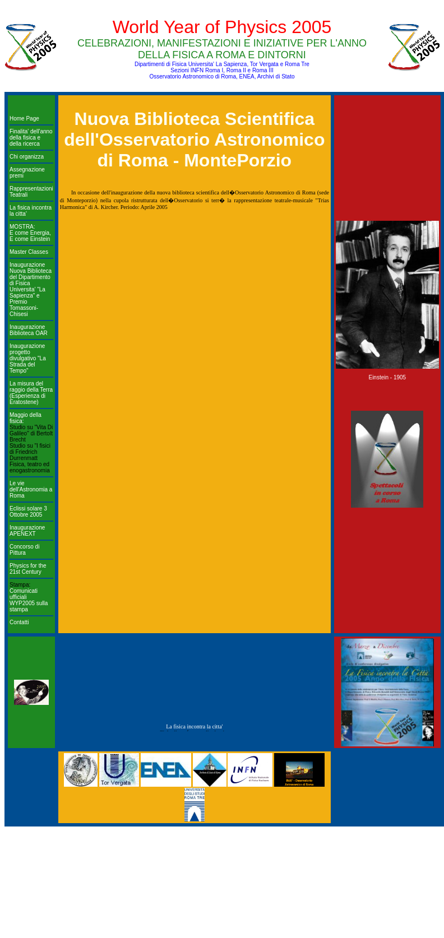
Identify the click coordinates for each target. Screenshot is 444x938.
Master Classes (29, 252)
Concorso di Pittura (24, 550)
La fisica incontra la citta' (194, 729)
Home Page (24, 118)
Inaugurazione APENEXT (27, 530)
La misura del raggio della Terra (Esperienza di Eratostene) (31, 392)
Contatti (19, 622)
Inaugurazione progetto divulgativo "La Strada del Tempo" (28, 358)
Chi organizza (27, 157)
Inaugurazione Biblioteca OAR (29, 330)
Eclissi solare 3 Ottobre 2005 (28, 511)
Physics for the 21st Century (28, 569)
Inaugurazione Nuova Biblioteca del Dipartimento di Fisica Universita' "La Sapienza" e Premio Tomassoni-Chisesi (31, 289)
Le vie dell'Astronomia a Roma (31, 489)
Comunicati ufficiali (24, 594)
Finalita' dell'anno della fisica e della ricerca (31, 137)
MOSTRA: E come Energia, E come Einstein (30, 233)
